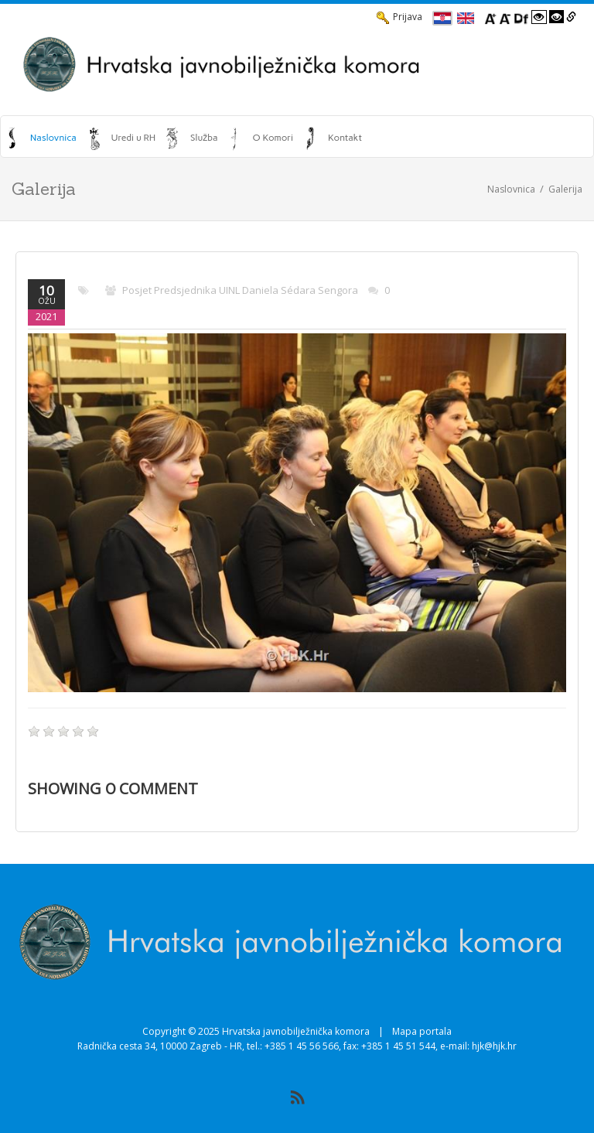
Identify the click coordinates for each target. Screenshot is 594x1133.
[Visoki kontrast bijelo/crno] (539, 17)
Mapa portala (422, 1031)
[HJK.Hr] (297, 64)
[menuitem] (42, 137)
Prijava (399, 17)
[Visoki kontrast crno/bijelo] (557, 17)
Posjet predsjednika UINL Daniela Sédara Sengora (240, 290)
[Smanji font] (505, 17)
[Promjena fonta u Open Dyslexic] (521, 17)
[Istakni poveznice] (571, 17)
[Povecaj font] (490, 17)
